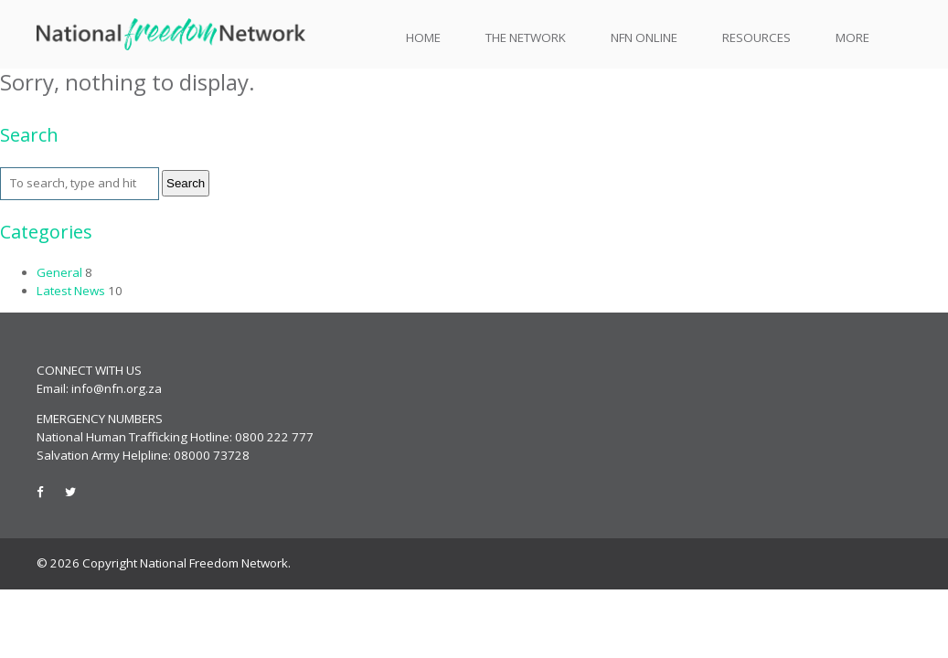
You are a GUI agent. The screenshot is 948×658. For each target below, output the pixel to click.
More (852, 38)
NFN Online (644, 37)
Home (423, 38)
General (59, 272)
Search (185, 183)
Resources (756, 38)
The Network (525, 38)
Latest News (71, 290)
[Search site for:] (79, 183)
